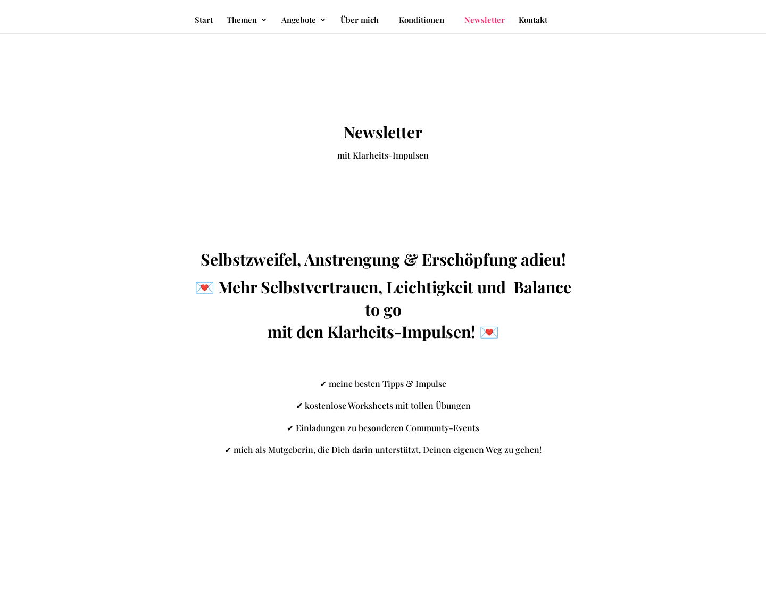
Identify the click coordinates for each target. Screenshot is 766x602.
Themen (242, 20)
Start (204, 20)
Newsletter (484, 20)
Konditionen (421, 19)
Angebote (298, 20)
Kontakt (533, 20)
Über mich (359, 20)
